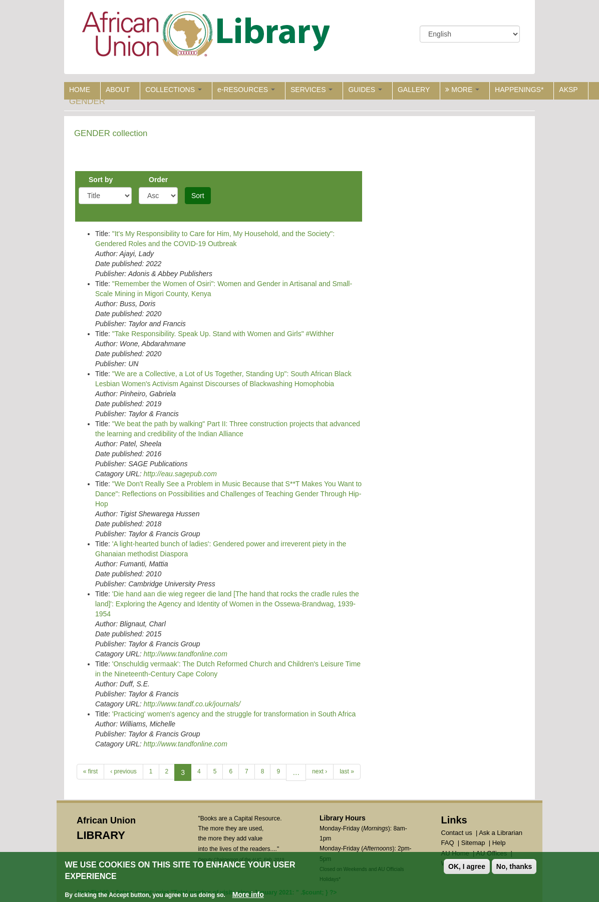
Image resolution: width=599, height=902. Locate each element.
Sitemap (473, 842)
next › (319, 771)
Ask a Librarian (500, 832)
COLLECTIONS (173, 90)
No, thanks (514, 867)
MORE (462, 90)
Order (158, 180)
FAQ (447, 842)
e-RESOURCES (246, 90)
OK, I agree (466, 867)
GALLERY (414, 90)
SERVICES (311, 90)
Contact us (456, 832)
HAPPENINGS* (519, 90)
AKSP (568, 90)
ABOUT (118, 90)
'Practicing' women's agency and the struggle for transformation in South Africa (234, 714)
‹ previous (123, 771)
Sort (197, 196)
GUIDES (365, 90)
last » (347, 771)
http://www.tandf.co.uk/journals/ (191, 704)
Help (499, 842)
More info (248, 895)
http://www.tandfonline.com (185, 654)
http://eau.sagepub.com (179, 474)
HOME (79, 90)
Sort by (101, 180)
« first (90, 771)
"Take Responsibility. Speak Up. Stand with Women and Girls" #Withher (223, 334)
